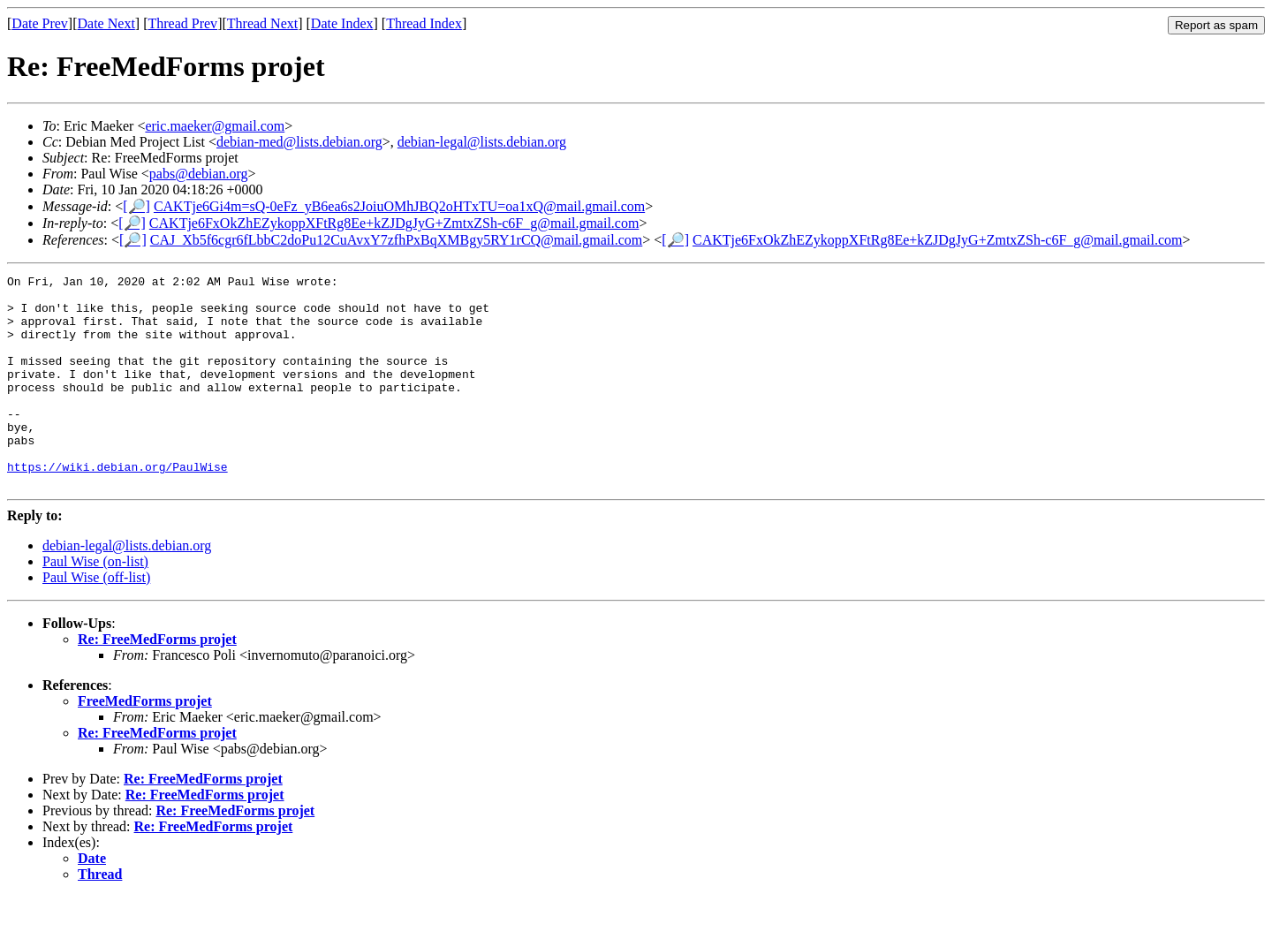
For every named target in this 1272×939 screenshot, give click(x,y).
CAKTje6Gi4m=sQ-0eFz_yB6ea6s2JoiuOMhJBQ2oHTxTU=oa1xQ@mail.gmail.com (399, 206)
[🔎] (136, 206)
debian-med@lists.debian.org (299, 141)
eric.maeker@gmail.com (214, 125)
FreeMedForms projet (145, 743)
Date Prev (39, 23)
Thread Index (424, 23)
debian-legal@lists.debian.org (482, 141)
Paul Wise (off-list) (96, 619)
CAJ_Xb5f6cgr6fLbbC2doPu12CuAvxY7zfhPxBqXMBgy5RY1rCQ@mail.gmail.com (396, 239)
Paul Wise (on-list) (95, 603)
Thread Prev (182, 23)
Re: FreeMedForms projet (157, 681)
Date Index (342, 23)
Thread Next (262, 23)
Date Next (106, 23)
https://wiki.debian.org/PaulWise (117, 506)
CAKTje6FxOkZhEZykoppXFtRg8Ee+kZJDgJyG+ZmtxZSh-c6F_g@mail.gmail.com (394, 223)
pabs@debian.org (198, 173)
